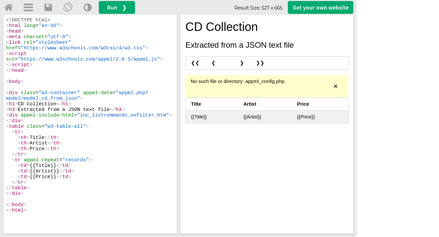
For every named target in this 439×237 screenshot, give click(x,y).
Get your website (320, 7)
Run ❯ (117, 7)
